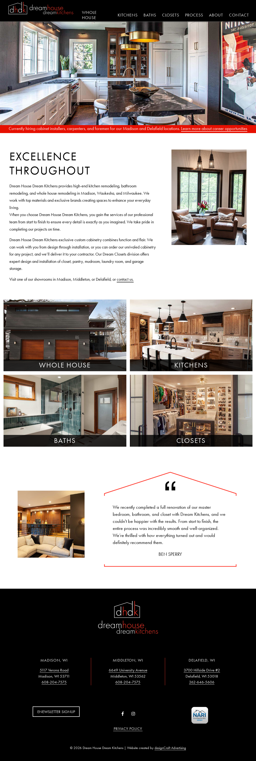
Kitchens (128, 15)
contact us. (125, 279)
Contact (239, 15)
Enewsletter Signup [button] (56, 711)
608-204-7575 (54, 682)
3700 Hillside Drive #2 (202, 670)
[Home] (41, 8)
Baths (150, 15)
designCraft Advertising (170, 748)
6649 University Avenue (128, 670)
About (216, 15)
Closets (170, 15)
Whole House (89, 15)
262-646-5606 (201, 682)
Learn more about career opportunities (214, 128)
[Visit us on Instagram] (133, 714)
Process (194, 15)
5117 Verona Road (54, 670)
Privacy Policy (128, 728)
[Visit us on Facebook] (123, 714)
